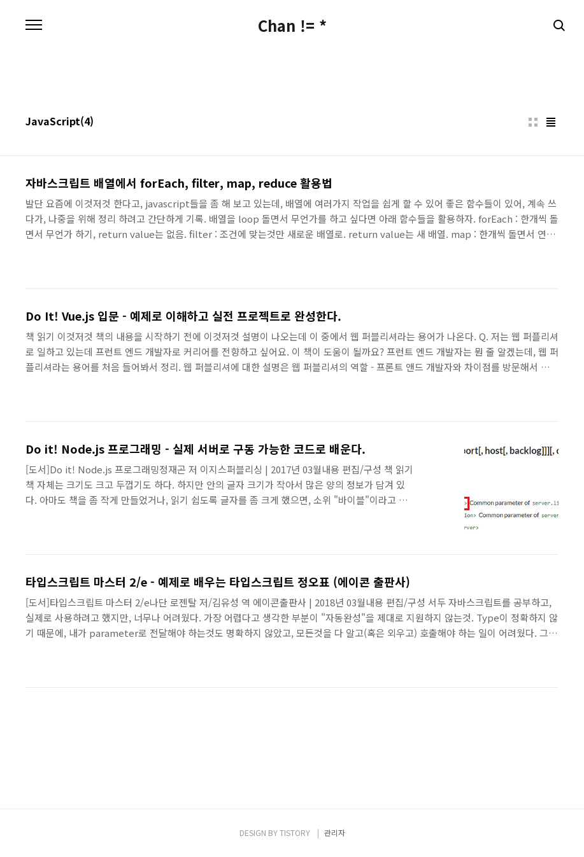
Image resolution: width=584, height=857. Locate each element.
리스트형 (551, 122)
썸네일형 (533, 122)
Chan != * (292, 25)
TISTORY (295, 832)
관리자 (334, 832)
